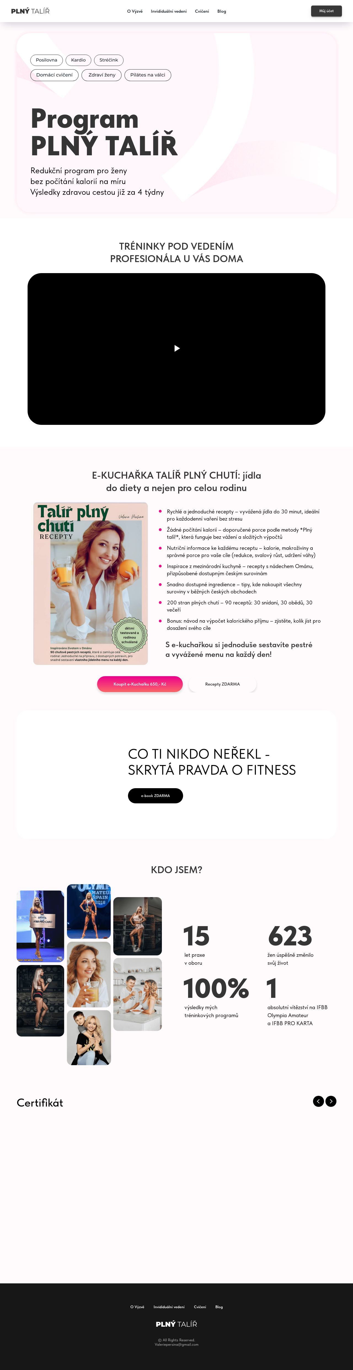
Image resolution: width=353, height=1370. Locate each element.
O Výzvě (135, 11)
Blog (221, 11)
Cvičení (202, 11)
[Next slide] (330, 1101)
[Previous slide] (318, 1101)
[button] (140, 684)
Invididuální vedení (169, 11)
